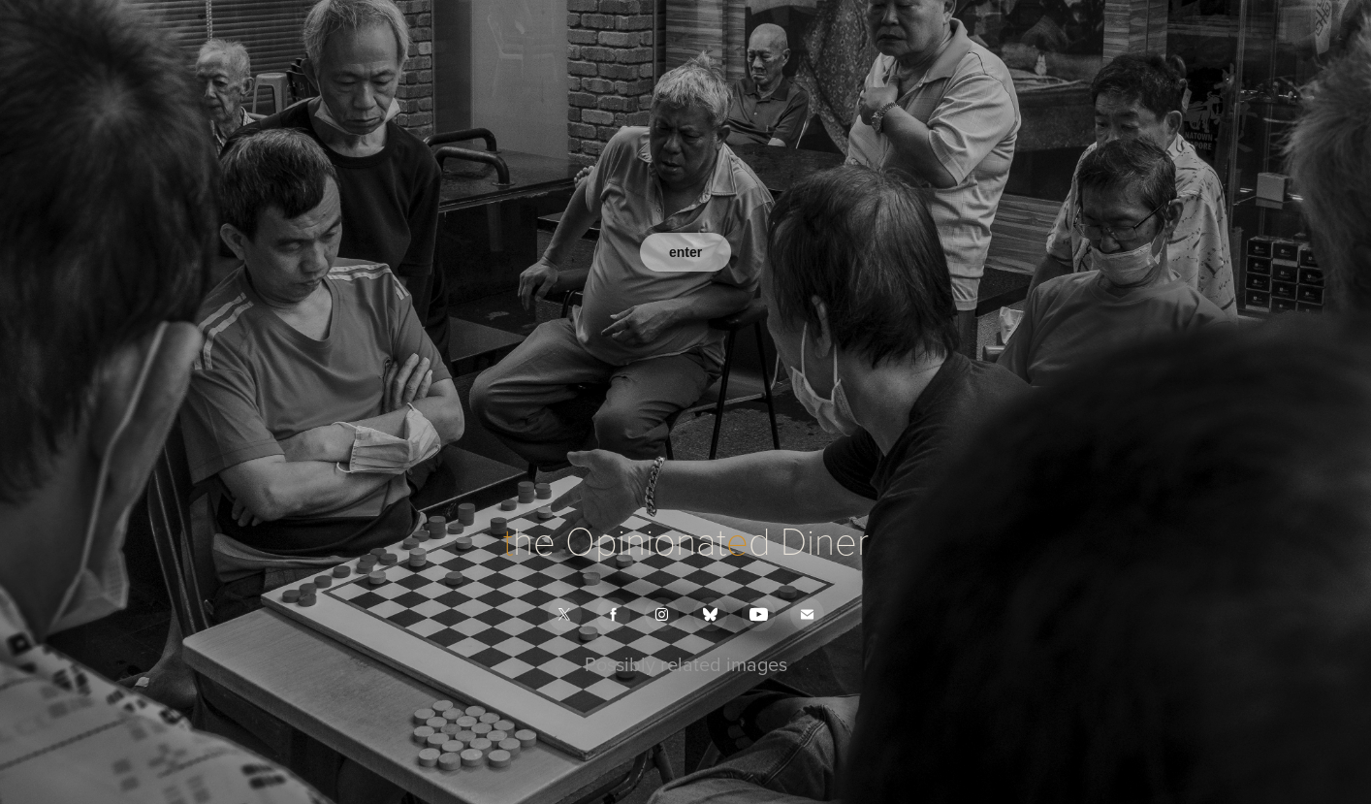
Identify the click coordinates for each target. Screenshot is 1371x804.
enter (685, 252)
